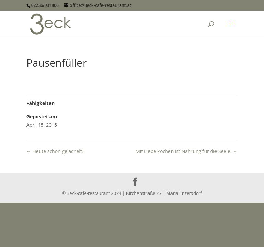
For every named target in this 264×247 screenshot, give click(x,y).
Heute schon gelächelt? (55, 151)
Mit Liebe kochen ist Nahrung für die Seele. (186, 151)
